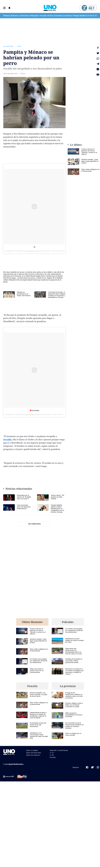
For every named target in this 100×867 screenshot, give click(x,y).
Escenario (67, 15)
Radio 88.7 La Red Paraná (59, 750)
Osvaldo (7, 439)
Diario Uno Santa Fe (33, 755)
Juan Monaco (30, 251)
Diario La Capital (32, 750)
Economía (58, 15)
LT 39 (89, 15)
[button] (4, 8)
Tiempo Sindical (80, 15)
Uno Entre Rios (8, 46)
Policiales (34, 15)
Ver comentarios (34, 524)
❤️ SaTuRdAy (34, 410)
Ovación (43, 15)
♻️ (34, 247)
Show (19, 46)
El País (50, 15)
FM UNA (53, 757)
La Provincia (23, 15)
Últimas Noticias (10, 15)
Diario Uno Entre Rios (33, 753)
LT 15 (94, 15)
